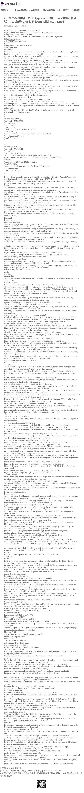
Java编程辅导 (34, 10)
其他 (24, 26)
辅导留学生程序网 (14, 768)
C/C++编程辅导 (63, 10)
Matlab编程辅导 (49, 10)
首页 (17, 26)
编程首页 (4, 10)
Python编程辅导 (21, 10)
